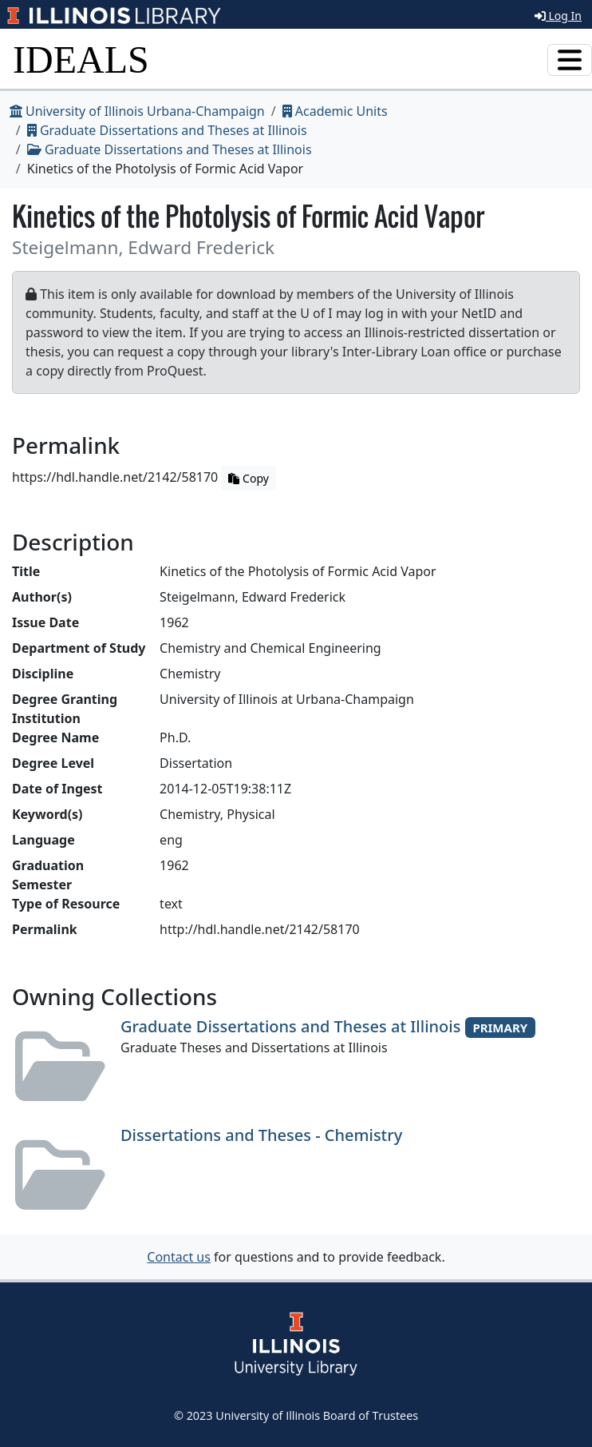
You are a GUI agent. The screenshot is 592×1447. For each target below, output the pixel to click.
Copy (248, 478)
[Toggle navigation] (569, 60)
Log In (558, 15)
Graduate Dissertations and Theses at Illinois (167, 130)
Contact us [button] (179, 1257)
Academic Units (335, 111)
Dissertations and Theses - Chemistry (261, 1135)
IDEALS (81, 59)
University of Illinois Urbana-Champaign (137, 111)
